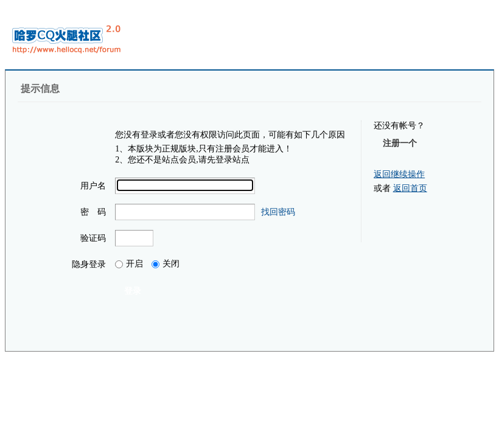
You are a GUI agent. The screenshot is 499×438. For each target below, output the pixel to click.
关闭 (166, 263)
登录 (132, 291)
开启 (129, 263)
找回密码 (278, 212)
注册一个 (400, 143)
